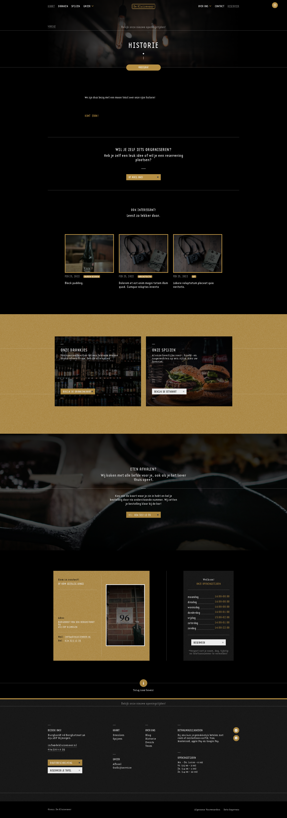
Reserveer (233, 6)
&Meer (87, 6)
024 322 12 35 (139, 515)
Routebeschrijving (61, 763)
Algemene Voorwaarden (207, 809)
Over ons (203, 6)
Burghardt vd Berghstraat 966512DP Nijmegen (66, 737)
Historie (150, 738)
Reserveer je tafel (60, 770)
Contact (219, 6)
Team (148, 746)
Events (149, 742)
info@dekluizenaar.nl (78, 636)
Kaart (51, 6)
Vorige (52, 26)
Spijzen (75, 6)
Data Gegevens (231, 809)
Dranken (63, 6)
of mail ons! (135, 177)
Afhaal (117, 764)
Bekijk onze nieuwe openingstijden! (143, 27)
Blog (148, 735)
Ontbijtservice (122, 767)
